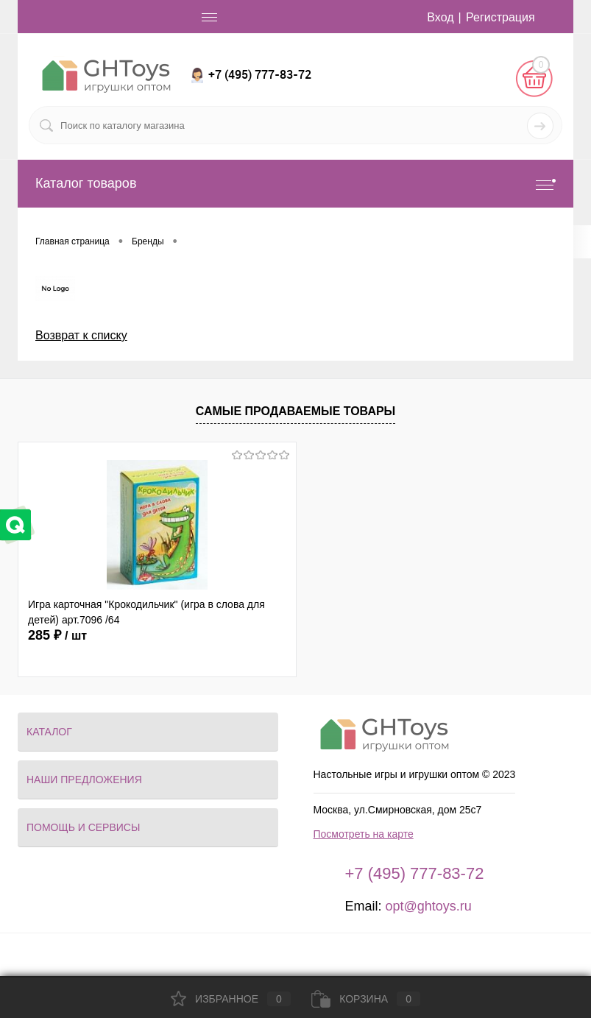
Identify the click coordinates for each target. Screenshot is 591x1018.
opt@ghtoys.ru (428, 906)
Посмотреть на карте (364, 834)
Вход (440, 17)
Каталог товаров (295, 184)
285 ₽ (57, 635)
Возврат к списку (81, 335)
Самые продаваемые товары (296, 411)
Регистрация (500, 17)
